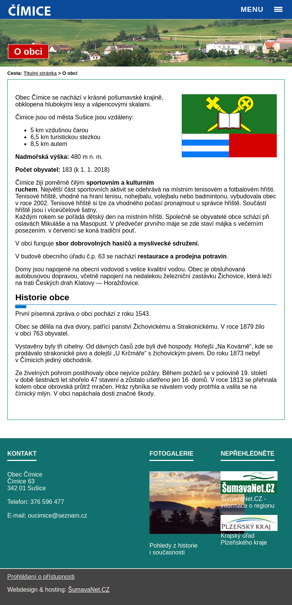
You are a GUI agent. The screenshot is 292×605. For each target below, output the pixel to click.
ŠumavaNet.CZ (89, 589)
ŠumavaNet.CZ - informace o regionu (247, 502)
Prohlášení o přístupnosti (41, 576)
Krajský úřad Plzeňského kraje (244, 539)
